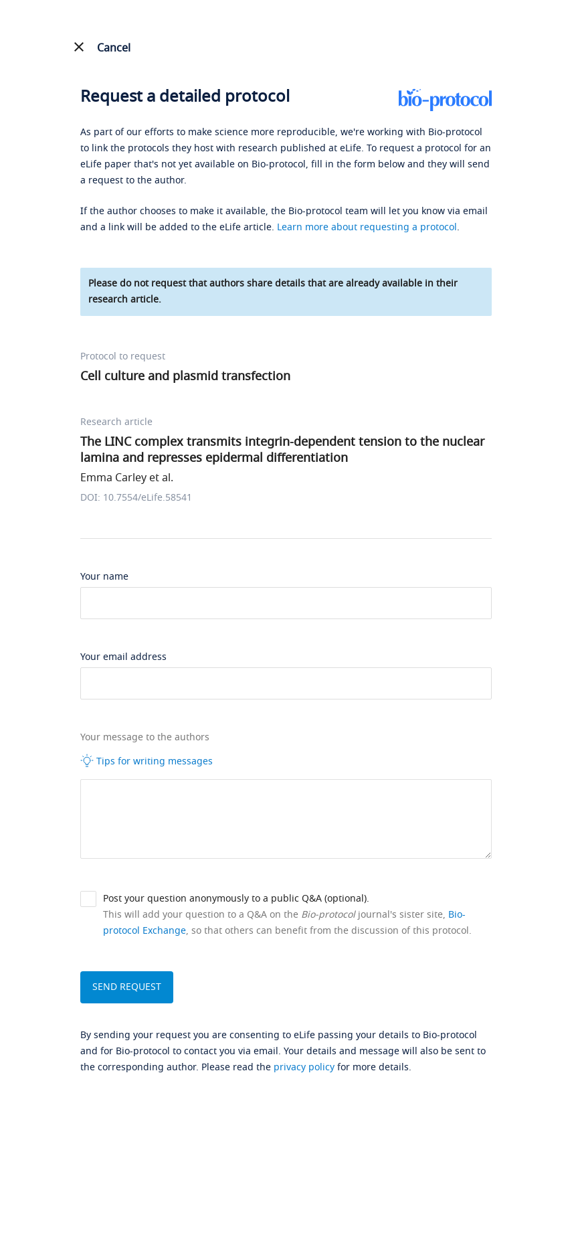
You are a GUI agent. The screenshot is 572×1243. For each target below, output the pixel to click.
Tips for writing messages (146, 761)
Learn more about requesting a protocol (367, 227)
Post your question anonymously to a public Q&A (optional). (236, 899)
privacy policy (304, 1067)
